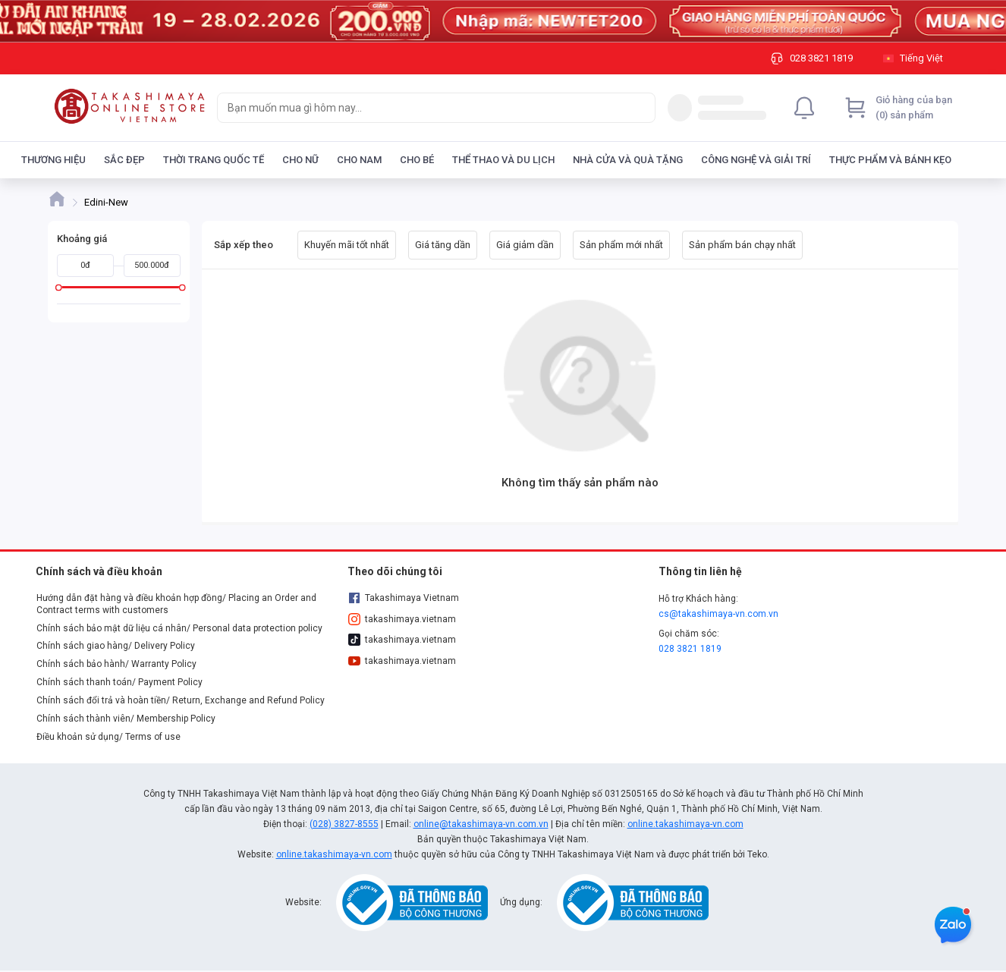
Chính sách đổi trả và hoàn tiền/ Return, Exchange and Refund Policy (180, 700)
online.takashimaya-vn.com (685, 824)
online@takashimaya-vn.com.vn (481, 824)
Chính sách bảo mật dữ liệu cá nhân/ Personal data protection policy (179, 628)
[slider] (58, 287)
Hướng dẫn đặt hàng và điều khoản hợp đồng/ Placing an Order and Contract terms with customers (176, 604)
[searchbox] (422, 107)
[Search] (640, 107)
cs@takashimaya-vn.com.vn (718, 614)
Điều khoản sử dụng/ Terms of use (108, 736)
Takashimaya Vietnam (403, 598)
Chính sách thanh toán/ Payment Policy (119, 682)
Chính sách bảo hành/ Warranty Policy (116, 664)
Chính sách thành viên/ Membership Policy (125, 718)
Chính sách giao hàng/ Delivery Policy (115, 645)
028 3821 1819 (690, 648)
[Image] (503, 21)
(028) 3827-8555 (344, 824)
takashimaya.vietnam (402, 619)
